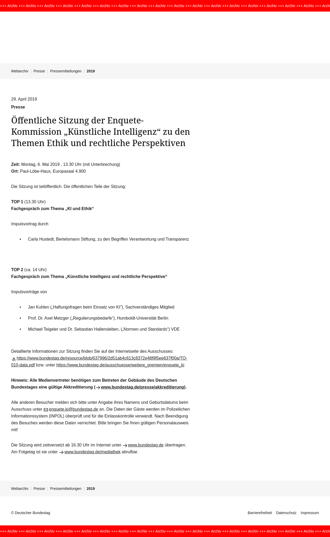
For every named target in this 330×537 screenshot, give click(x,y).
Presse (39, 71)
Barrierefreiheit (260, 513)
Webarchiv (19, 71)
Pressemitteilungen (66, 71)
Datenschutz (286, 513)
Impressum (310, 513)
